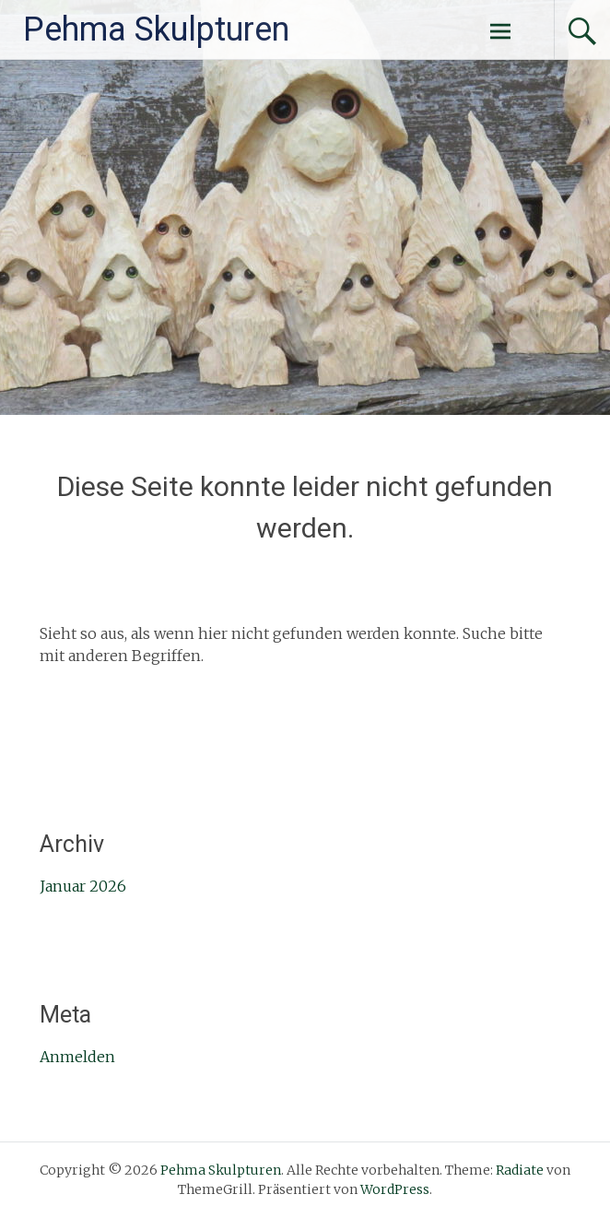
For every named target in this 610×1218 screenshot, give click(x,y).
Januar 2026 (83, 886)
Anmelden (77, 1056)
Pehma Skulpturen (156, 29)
